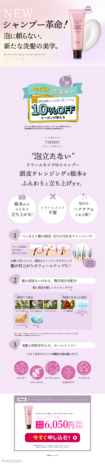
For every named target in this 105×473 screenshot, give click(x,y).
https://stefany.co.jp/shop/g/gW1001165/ (12, 461)
